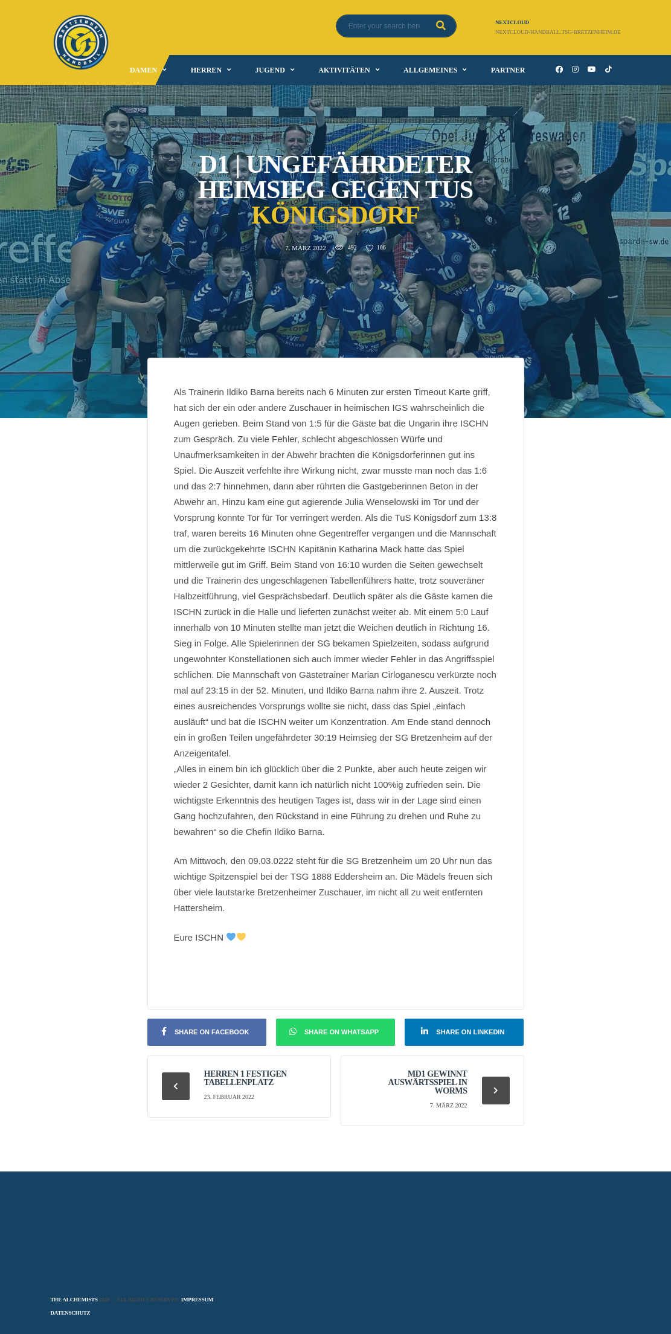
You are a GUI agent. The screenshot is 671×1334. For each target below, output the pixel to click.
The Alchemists (74, 1300)
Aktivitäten (344, 70)
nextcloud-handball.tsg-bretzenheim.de (557, 32)
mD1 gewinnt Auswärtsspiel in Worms (427, 1082)
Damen (143, 70)
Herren (206, 70)
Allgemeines (430, 70)
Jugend (269, 70)
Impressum (197, 1300)
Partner (508, 70)
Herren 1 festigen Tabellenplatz (245, 1078)
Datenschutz (71, 1313)
